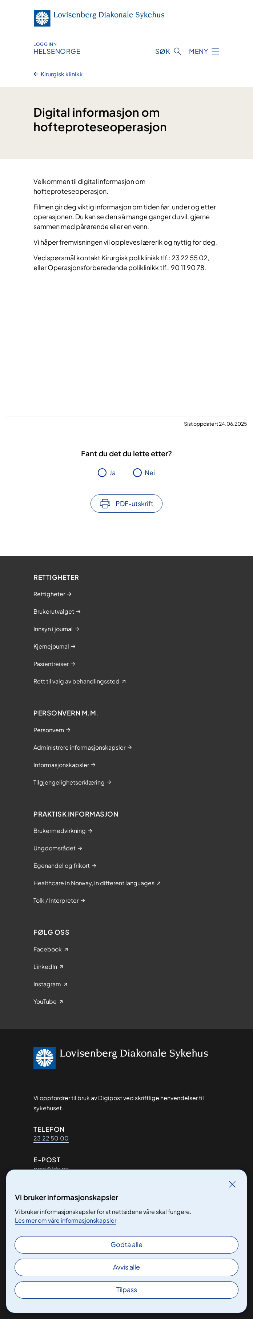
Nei (150, 472)
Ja (112, 472)
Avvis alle (126, 1267)
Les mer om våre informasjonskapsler (65, 1220)
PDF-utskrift (134, 503)
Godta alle (126, 1244)
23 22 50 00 (51, 1138)
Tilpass (126, 1289)
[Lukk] (232, 1184)
